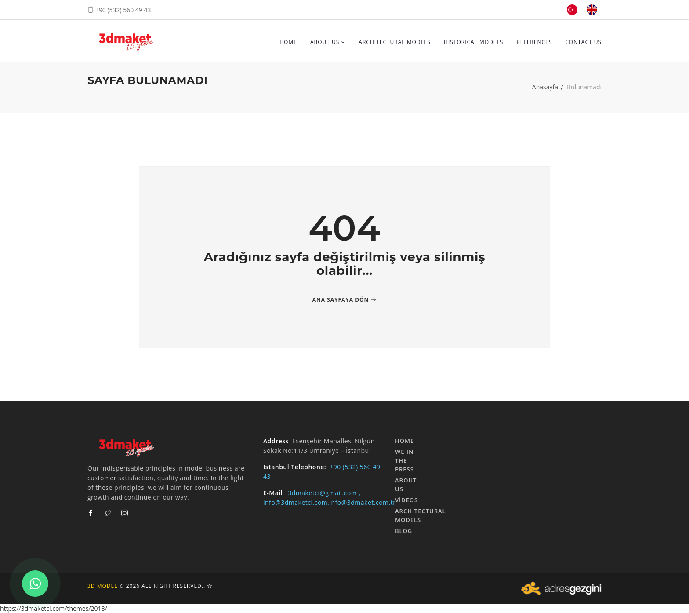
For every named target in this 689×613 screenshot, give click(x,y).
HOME (288, 42)
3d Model (102, 586)
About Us (327, 42)
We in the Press (404, 460)
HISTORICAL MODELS (473, 42)
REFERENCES (534, 42)
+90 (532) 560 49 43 (119, 10)
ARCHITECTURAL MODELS (395, 42)
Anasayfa (545, 87)
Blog (403, 531)
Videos (406, 500)
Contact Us (583, 42)
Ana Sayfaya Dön (344, 299)
